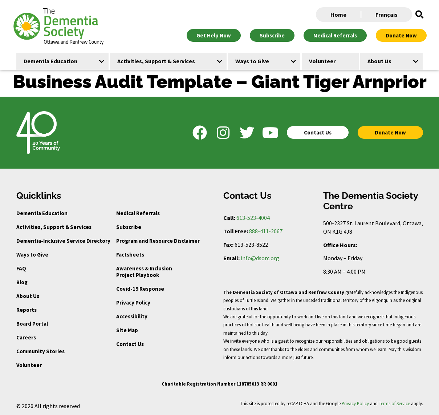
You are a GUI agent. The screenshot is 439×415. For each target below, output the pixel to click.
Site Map (127, 330)
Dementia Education (42, 213)
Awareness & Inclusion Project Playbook (144, 271)
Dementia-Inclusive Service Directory (63, 240)
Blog (22, 282)
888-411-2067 (265, 231)
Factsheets (130, 254)
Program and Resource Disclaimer (158, 240)
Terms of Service (394, 403)
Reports (26, 309)
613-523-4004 (253, 217)
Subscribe (128, 226)
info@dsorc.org (260, 258)
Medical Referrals (138, 213)
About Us (27, 296)
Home (338, 14)
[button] (419, 14)
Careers (26, 337)
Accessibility (131, 316)
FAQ (21, 268)
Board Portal (32, 323)
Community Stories (40, 351)
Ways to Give (32, 254)
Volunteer (29, 365)
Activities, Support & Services (54, 226)
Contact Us (130, 344)
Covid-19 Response (140, 288)
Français (386, 14)
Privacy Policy (133, 302)
